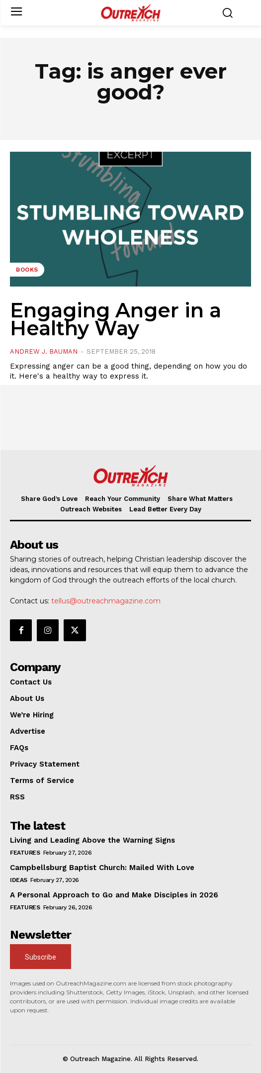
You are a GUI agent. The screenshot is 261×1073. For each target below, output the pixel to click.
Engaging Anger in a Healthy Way (115, 319)
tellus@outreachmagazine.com (106, 600)
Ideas (18, 880)
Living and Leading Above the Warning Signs (92, 840)
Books (27, 269)
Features (25, 852)
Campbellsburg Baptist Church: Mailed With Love (102, 867)
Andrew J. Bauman (44, 351)
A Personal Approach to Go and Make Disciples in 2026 (114, 894)
